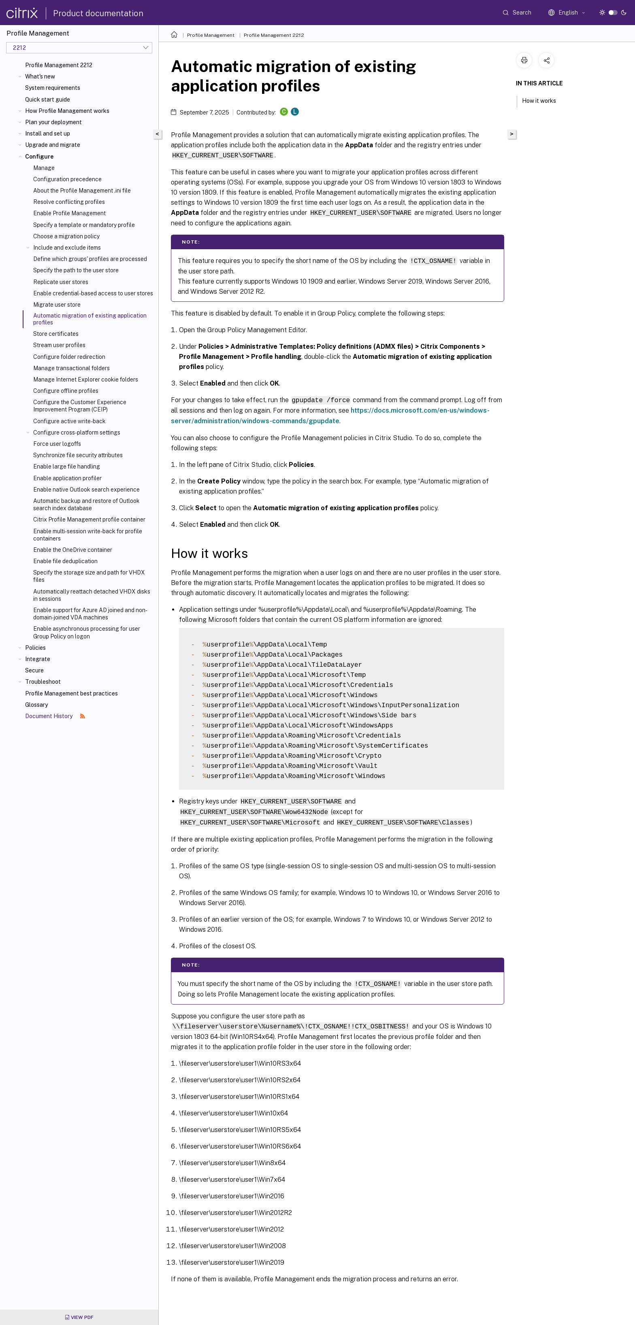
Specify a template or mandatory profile (84, 225)
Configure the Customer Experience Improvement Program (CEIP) (79, 406)
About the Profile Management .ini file (82, 190)
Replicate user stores (60, 282)
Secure (34, 670)
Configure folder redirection (69, 357)
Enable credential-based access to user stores (93, 293)
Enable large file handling (66, 466)
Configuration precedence (67, 179)
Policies (35, 647)
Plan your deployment (53, 122)
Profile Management (210, 35)
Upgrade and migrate (52, 145)
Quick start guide (47, 99)
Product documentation (98, 13)
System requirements (52, 88)
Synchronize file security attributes (78, 455)
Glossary (36, 705)
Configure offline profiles (65, 391)
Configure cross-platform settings (76, 432)
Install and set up (47, 133)
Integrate (37, 659)
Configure (39, 156)
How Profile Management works (67, 111)
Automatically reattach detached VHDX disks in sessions (91, 595)
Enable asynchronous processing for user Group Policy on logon (86, 632)
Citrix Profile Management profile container (89, 519)
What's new (40, 76)
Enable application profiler (67, 478)
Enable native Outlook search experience (86, 489)
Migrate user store (57, 304)
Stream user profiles (59, 345)
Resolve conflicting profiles (69, 202)
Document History (55, 716)
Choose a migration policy (66, 236)
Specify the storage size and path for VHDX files (89, 576)
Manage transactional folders (71, 368)
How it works (543, 100)
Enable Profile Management (69, 213)
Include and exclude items (67, 247)
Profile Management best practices (71, 693)
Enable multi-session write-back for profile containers (87, 535)
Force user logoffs (57, 444)
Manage (44, 168)
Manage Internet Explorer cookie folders (85, 379)
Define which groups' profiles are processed (90, 259)
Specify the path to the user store (76, 270)
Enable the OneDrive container (72, 550)
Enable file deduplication (65, 561)
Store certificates (56, 334)
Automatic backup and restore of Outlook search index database (86, 504)
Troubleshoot (43, 681)
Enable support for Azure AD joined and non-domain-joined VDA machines (90, 614)
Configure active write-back (69, 421)
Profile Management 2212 (58, 65)
